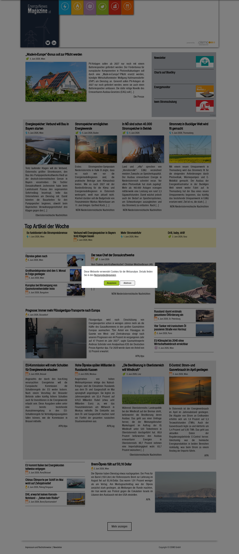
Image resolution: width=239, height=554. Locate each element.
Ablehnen (127, 283)
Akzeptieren (111, 283)
